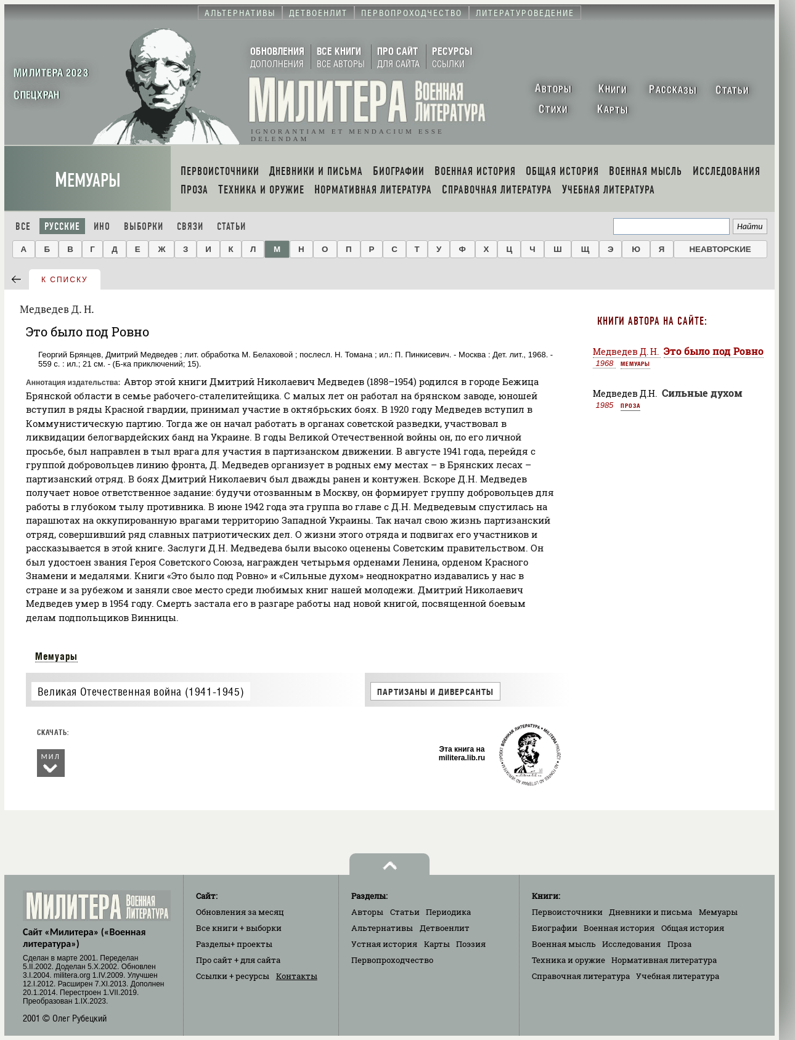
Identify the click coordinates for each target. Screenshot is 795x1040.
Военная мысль (564, 943)
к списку (64, 279)
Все (23, 226)
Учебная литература (677, 975)
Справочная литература (581, 975)
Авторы (367, 911)
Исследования (631, 943)
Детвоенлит (445, 927)
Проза (630, 405)
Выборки (143, 226)
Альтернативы (382, 927)
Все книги (239, 927)
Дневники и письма (650, 911)
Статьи (231, 226)
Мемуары (88, 180)
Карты (437, 943)
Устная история (384, 943)
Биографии (554, 927)
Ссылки (232, 975)
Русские (62, 226)
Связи (190, 226)
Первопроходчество (392, 959)
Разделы (234, 943)
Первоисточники (567, 911)
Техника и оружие (568, 959)
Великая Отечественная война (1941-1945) (141, 691)
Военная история (619, 927)
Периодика (448, 911)
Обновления (240, 911)
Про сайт (238, 959)
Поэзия (471, 943)
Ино (102, 226)
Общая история (692, 927)
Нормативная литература (664, 959)
